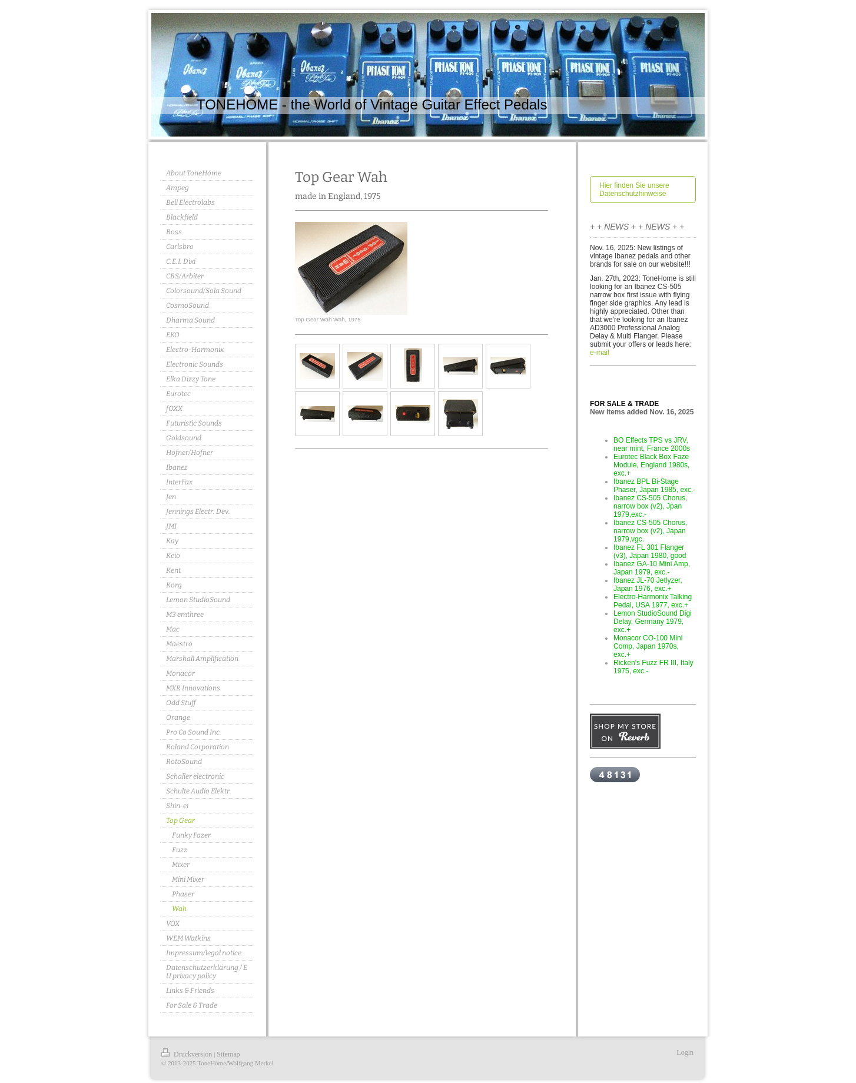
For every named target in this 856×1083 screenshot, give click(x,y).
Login (685, 1052)
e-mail (599, 352)
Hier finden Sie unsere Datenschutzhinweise (634, 189)
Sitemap (228, 1054)
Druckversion (187, 1054)
